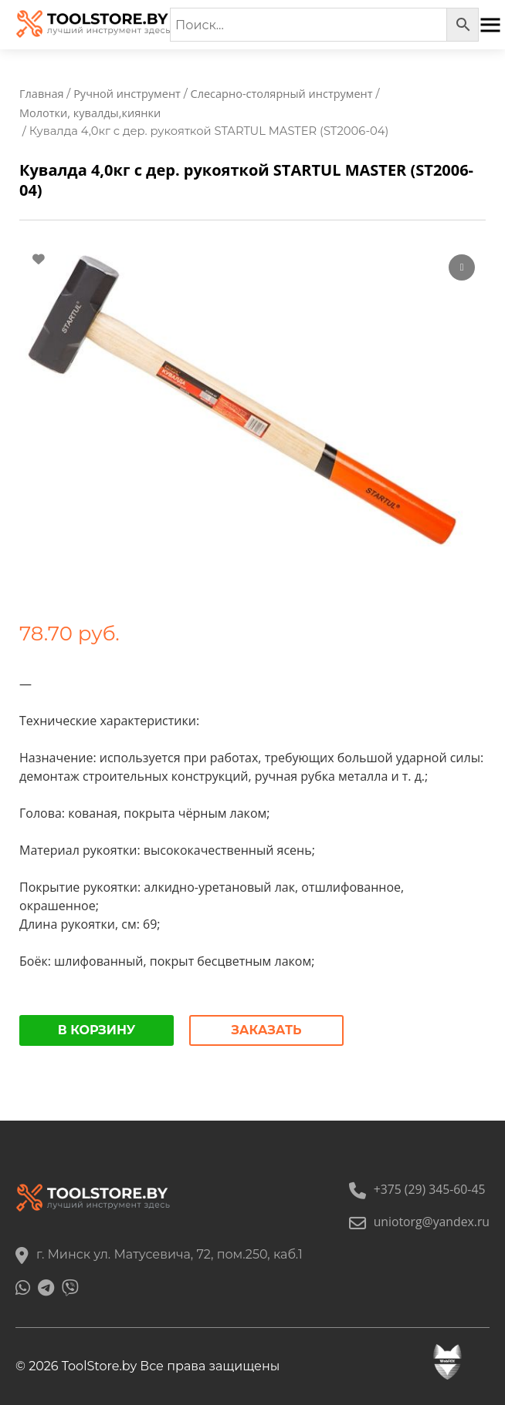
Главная (41, 93)
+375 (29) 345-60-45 (416, 1189)
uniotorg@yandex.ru (418, 1221)
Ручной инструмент (128, 93)
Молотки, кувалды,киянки (91, 113)
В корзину (97, 1030)
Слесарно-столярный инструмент (285, 93)
